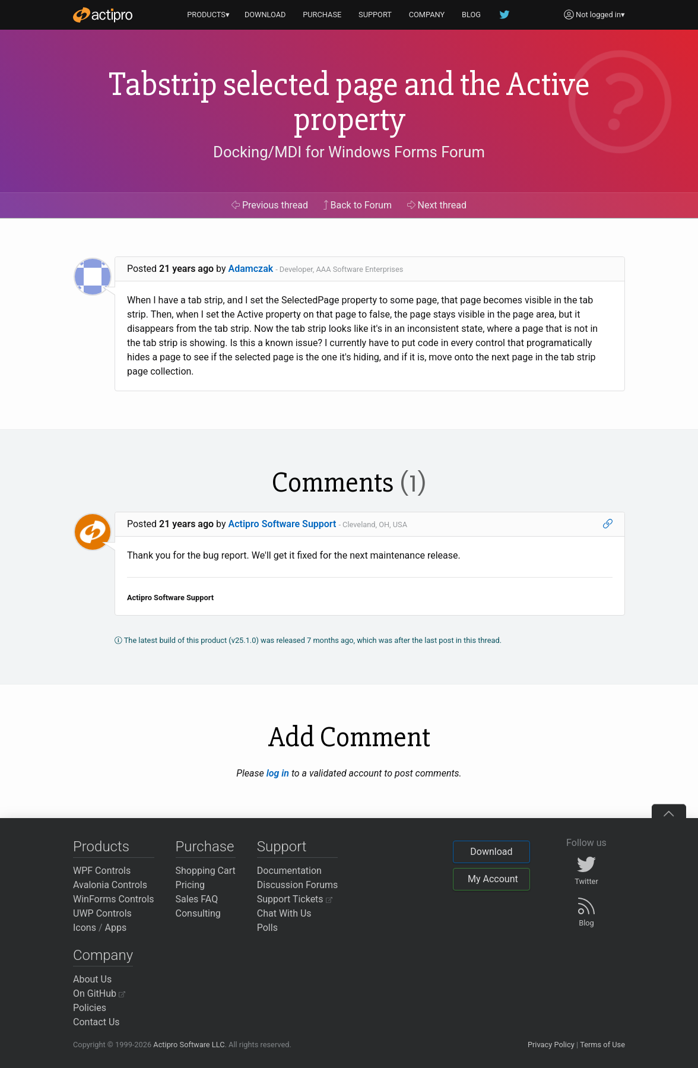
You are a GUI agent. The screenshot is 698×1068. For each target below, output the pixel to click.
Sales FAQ (197, 899)
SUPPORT (375, 14)
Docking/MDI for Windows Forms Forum (349, 152)
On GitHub (99, 993)
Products (101, 846)
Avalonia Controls (110, 884)
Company (103, 955)
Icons (84, 927)
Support (282, 846)
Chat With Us (284, 913)
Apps (116, 927)
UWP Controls (102, 913)
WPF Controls (102, 870)
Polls (267, 927)
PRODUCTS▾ (208, 14)
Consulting (198, 913)
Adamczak (251, 268)
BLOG (471, 14)
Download (491, 851)
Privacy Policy (551, 1044)
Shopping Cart (206, 870)
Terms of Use (602, 1044)
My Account (493, 879)
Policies (89, 1007)
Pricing (190, 884)
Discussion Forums (297, 884)
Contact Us (96, 1022)
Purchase (205, 846)
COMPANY (427, 14)
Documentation (289, 870)
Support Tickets (294, 899)
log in (277, 773)
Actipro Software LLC (188, 1044)
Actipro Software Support (283, 524)
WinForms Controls (113, 899)
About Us (92, 979)
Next (437, 205)
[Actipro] (102, 15)
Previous (269, 205)
